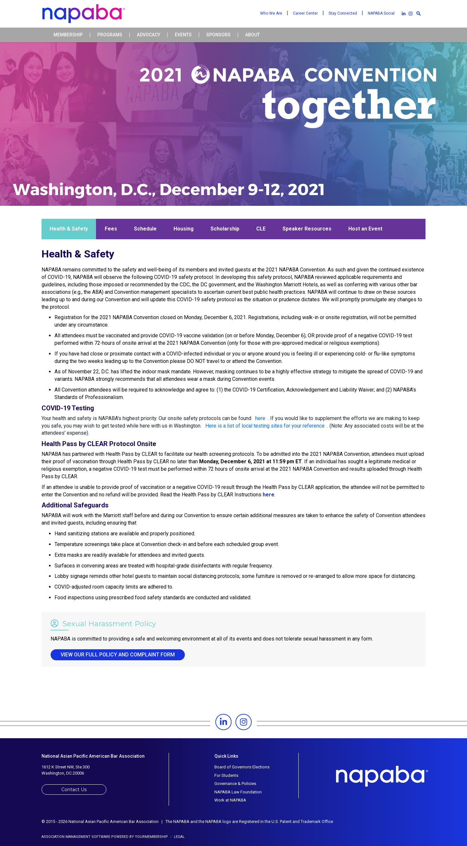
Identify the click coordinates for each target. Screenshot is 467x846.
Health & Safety (69, 229)
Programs (109, 34)
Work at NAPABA (230, 800)
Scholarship (224, 229)
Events (183, 34)
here (268, 494)
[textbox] (418, 13)
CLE (261, 229)
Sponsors (218, 34)
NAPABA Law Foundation (238, 792)
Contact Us (74, 789)
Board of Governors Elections (241, 767)
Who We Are (271, 13)
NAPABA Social (381, 13)
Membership (68, 34)
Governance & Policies (235, 783)
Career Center (305, 13)
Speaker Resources (306, 229)
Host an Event (365, 229)
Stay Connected (343, 13)
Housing (184, 229)
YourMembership (151, 837)
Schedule (145, 229)
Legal (179, 837)
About (252, 34)
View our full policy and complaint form (118, 655)
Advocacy (148, 34)
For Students (226, 775)
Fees (111, 229)
